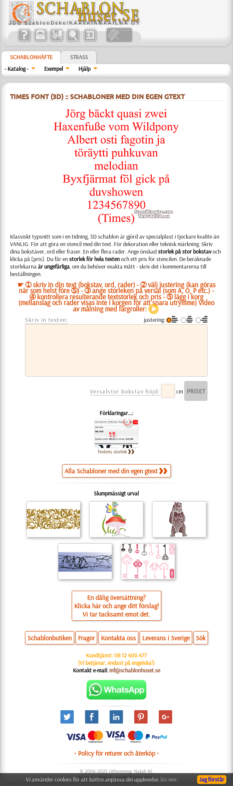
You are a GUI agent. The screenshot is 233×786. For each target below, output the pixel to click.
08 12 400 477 (130, 655)
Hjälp (84, 68)
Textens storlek (116, 451)
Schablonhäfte (31, 57)
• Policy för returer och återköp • (116, 753)
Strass (79, 57)
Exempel (53, 68)
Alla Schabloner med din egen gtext (116, 471)
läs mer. (169, 779)
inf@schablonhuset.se (134, 670)
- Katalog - (16, 68)
